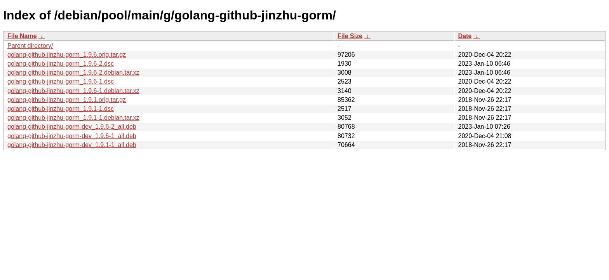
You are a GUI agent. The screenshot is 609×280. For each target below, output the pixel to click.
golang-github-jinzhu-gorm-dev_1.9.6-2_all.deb (71, 126)
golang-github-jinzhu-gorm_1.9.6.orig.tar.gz (66, 54)
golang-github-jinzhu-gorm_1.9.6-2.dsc (60, 63)
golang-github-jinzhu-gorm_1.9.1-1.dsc (60, 108)
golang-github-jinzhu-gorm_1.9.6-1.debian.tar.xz (73, 91)
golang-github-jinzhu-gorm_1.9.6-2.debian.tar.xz (73, 72)
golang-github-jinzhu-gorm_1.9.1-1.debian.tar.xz (73, 117)
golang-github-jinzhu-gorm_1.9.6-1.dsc (60, 81)
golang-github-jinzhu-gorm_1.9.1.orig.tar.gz (66, 99)
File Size (350, 36)
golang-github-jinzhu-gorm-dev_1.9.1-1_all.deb (71, 145)
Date (465, 36)
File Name (22, 36)
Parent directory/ (30, 45)
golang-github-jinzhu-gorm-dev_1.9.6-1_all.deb (71, 136)
